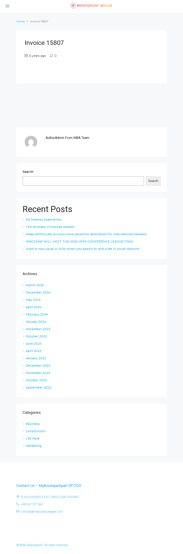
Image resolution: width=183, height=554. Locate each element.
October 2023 (36, 336)
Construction (36, 431)
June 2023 (34, 344)
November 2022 (38, 373)
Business (33, 424)
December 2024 (38, 292)
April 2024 (33, 307)
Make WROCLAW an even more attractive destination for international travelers (86, 234)
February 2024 (37, 314)
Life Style (33, 438)
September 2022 (38, 387)
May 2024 (33, 300)
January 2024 (36, 322)
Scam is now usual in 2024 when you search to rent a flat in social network (82, 249)
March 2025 (35, 285)
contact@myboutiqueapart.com (42, 511)
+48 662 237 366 (32, 504)
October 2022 (36, 380)
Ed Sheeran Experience (43, 219)
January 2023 (36, 358)
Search (28, 172)
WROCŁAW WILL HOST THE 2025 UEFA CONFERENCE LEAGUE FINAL (80, 241)
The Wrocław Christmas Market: (50, 227)
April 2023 (33, 351)
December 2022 (38, 365)
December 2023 (38, 329)
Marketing (33, 446)
